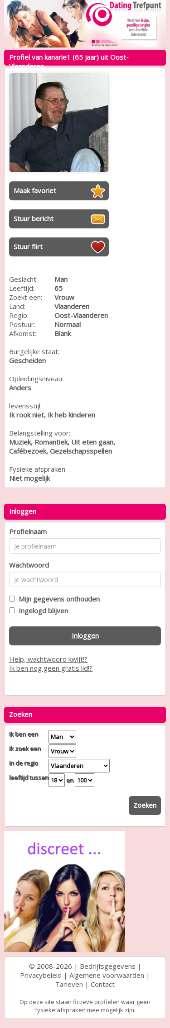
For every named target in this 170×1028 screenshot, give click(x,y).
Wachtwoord (29, 564)
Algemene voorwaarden (106, 975)
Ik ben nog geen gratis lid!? (50, 668)
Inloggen (85, 635)
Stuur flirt (28, 246)
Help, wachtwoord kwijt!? (48, 658)
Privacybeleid (41, 975)
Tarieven (69, 984)
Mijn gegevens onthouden (57, 598)
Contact (103, 984)
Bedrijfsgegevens (108, 966)
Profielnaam (28, 531)
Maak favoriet (35, 190)
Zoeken (144, 805)
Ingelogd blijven (41, 610)
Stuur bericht (33, 218)
